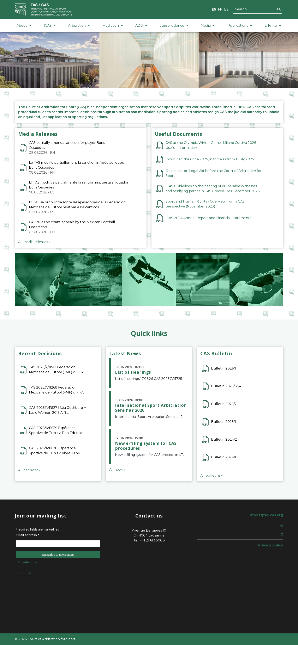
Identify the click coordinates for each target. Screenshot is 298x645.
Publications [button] (239, 25)
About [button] (24, 25)
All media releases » (34, 242)
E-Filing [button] (272, 25)
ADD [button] (141, 25)
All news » (117, 470)
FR (220, 9)
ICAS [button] (50, 25)
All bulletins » (211, 475)
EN (214, 9)
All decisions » (29, 470)
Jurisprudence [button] (174, 25)
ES (226, 9)
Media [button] (208, 25)
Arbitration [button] (79, 25)
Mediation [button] (112, 25)
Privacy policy (270, 545)
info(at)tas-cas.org (266, 515)
